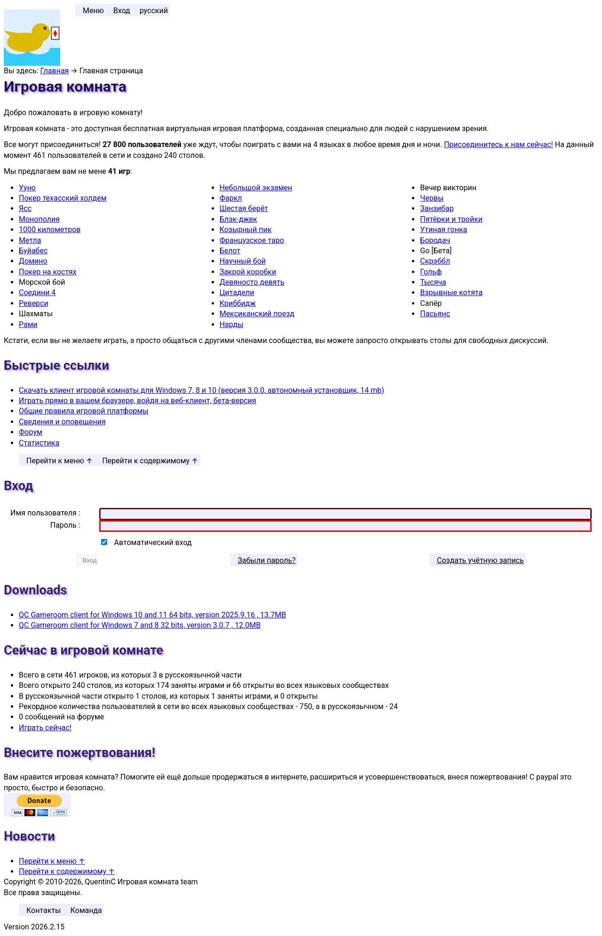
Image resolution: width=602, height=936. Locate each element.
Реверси (33, 303)
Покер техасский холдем (63, 198)
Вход (121, 10)
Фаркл (231, 198)
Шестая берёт (244, 208)
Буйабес (33, 250)
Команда (86, 910)
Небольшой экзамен (256, 187)
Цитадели (237, 292)
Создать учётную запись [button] (480, 560)
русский (154, 10)
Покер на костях (48, 271)
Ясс (25, 208)
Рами (28, 324)
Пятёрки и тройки (451, 219)
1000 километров (49, 229)
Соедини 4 (37, 292)
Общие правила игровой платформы (84, 410)
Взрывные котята (451, 292)
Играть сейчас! (45, 727)
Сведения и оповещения (62, 421)
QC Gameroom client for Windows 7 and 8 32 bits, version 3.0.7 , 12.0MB (140, 625)
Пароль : (65, 525)
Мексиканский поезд (257, 313)
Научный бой (243, 261)
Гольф (431, 271)
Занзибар (436, 208)
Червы (432, 198)
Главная (54, 70)
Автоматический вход (153, 542)
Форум (30, 432)
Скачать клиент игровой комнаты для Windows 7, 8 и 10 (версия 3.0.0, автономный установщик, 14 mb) (201, 390)
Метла (30, 240)
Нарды (232, 324)
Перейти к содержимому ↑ (150, 460)
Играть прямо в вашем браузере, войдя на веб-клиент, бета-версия (137, 400)
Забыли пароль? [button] (266, 560)
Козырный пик (246, 229)
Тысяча (433, 282)
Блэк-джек (238, 219)
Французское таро (252, 240)
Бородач (435, 240)
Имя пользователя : (45, 512)
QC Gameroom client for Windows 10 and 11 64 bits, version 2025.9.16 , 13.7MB (152, 614)
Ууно (27, 187)
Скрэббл (435, 261)
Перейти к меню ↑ (59, 460)
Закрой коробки (248, 271)
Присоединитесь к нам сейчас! (498, 144)
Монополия (39, 219)
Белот (230, 250)
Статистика (39, 442)
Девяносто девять (252, 282)
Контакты (43, 910)
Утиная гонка (443, 229)
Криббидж (238, 303)
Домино (33, 261)
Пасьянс (435, 313)
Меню (93, 10)
